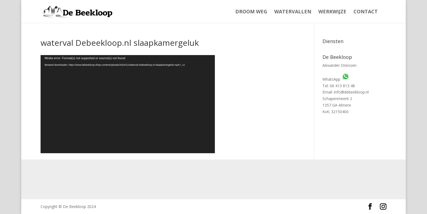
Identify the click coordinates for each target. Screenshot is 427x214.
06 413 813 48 (342, 85)
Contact (365, 12)
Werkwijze (332, 12)
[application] (128, 104)
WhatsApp (336, 79)
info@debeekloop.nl (351, 92)
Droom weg (251, 12)
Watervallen (292, 12)
